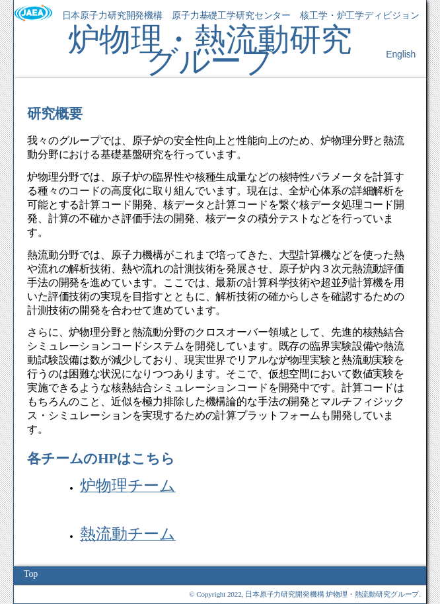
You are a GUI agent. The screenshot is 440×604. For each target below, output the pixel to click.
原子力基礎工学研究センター (231, 15)
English (401, 54)
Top (31, 574)
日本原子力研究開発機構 (112, 15)
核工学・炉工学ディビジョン (359, 15)
